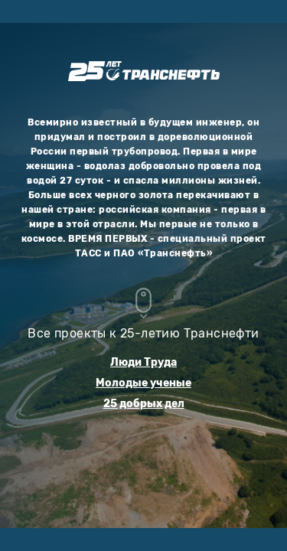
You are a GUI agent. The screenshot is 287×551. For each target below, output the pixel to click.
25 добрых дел (143, 403)
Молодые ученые (143, 383)
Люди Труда (143, 362)
